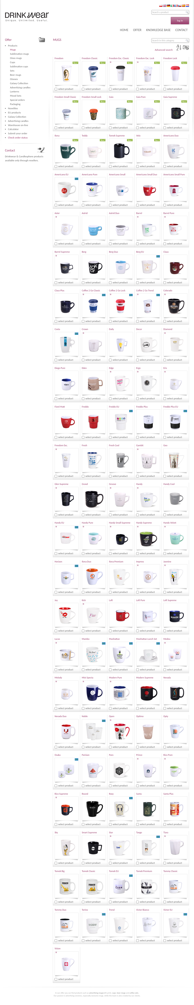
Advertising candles (20, 87)
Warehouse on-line (18, 125)
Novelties (13, 108)
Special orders (17, 99)
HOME (124, 30)
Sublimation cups (19, 66)
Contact (10, 150)
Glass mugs (16, 58)
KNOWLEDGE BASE (158, 30)
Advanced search (164, 49)
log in (180, 20)
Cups (12, 62)
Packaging (15, 104)
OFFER (137, 30)
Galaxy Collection (19, 83)
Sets (12, 70)
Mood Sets (15, 95)
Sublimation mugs (19, 53)
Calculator (13, 129)
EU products (14, 112)
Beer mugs (15, 74)
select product (65, 88)
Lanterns (14, 91)
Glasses (14, 79)
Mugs (13, 49)
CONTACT (181, 30)
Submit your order (17, 133)
